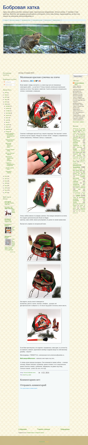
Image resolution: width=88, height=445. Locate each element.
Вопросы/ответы (56, 20)
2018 (6, 176)
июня (7, 120)
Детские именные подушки (10, 153)
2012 (6, 190)
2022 (6, 97)
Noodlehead (8, 219)
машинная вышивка (77, 166)
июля (7, 117)
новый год (25, 374)
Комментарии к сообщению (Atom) (35, 432)
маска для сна (76, 158)
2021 (6, 99)
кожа (75, 149)
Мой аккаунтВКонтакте (27, 358)
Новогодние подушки (9, 172)
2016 (6, 181)
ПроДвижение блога (26, 20)
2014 (6, 185)
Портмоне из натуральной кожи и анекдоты (9, 158)
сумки (29, 374)
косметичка (78, 152)
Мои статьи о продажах (15, 20)
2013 (6, 188)
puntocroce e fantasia (8, 225)
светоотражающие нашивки (79, 192)
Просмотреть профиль (78, 122)
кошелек (75, 154)
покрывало (75, 183)
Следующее (22, 429)
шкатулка (82, 208)
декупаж (75, 137)
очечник (77, 175)
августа (8, 115)
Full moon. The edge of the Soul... (9, 208)
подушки (75, 181)
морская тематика (77, 168)
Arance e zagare (13, 229)
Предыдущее (65, 429)
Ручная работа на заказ (37, 20)
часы (81, 206)
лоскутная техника (78, 157)
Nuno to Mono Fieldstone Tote (8, 221)
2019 (6, 104)
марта (7, 127)
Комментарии (8, 84)
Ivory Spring (8, 201)
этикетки (83, 209)
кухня (83, 154)
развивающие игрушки (79, 186)
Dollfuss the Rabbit (13, 211)
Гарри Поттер (78, 136)
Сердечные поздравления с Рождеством (10, 164)
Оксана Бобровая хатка (79, 83)
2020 (6, 102)
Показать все (12, 251)
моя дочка (76, 170)
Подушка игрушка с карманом (10, 140)
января (8, 131)
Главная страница (43, 429)
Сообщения (7, 82)
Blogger (47, 441)
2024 (6, 95)
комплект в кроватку (79, 150)
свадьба (75, 190)
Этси (77, 211)
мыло (83, 170)
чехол (74, 208)
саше (79, 189)
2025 (6, 92)
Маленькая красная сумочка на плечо (9, 145)
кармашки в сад (79, 145)
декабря (8, 106)
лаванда (79, 155)
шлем (76, 209)
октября (8, 110)
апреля (8, 124)
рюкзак (83, 187)
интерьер (75, 144)
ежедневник (76, 141)
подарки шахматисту (78, 179)
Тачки (74, 197)
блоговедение (81, 134)
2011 (6, 192)
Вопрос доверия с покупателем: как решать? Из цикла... (10, 135)
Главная (6, 20)
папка (83, 175)
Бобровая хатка (21, 7)
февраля (8, 129)
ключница (79, 147)
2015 (6, 183)
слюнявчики (77, 193)
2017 (6, 178)
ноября (8, 108)
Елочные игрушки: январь (10, 150)
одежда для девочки (79, 173)
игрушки (75, 142)
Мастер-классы (47, 20)
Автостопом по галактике (79, 128)
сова (84, 193)
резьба (77, 187)
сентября (8, 113)
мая (7, 122)
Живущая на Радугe (8, 237)
